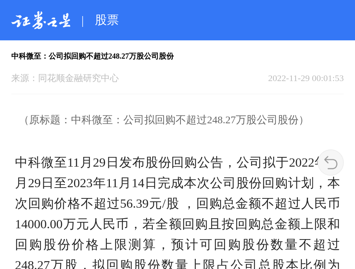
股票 (107, 20)
